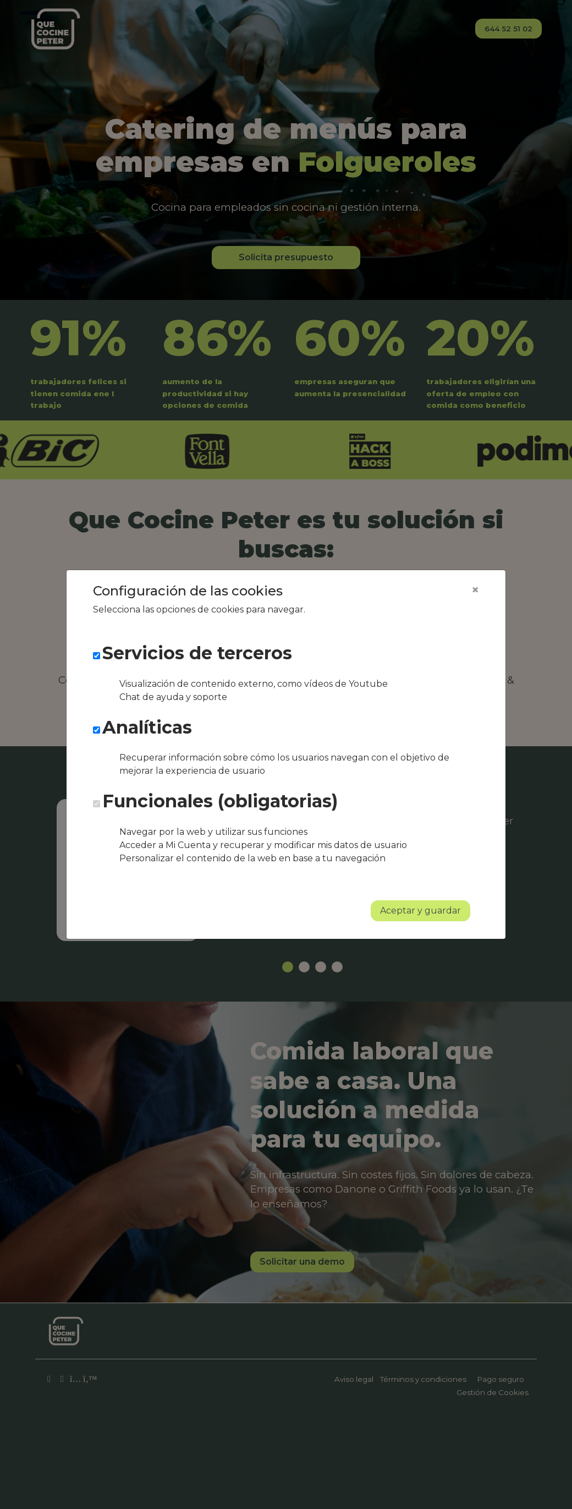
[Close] (475, 590)
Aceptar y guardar (420, 910)
